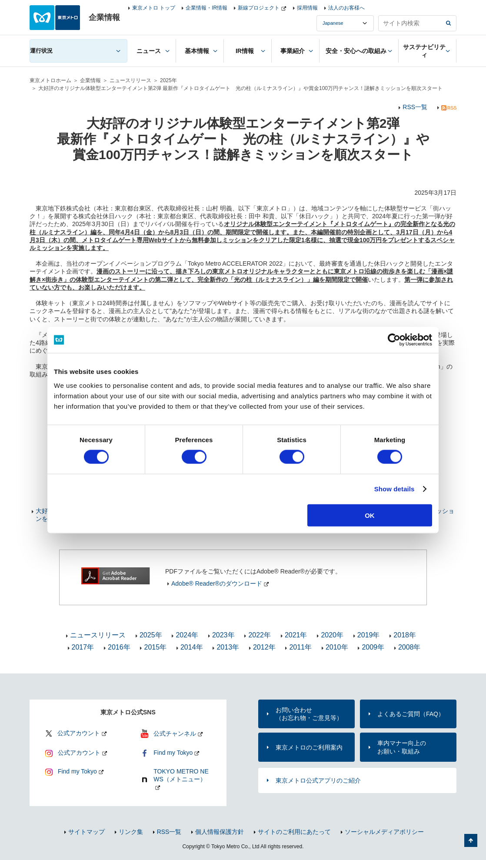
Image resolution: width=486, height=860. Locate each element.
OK (370, 515)
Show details (394, 489)
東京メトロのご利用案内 (309, 747)
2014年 (191, 647)
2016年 (119, 647)
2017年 (83, 647)
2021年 (296, 635)
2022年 (259, 635)
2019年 (368, 635)
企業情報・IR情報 (206, 8)
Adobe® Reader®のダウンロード (216, 583)
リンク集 (131, 831)
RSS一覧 (415, 106)
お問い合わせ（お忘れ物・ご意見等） (309, 714)
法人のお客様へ (346, 8)
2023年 (223, 635)
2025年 (168, 80)
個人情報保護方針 (219, 831)
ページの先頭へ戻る (470, 840)
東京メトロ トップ (153, 8)
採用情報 (307, 8)
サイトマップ (86, 831)
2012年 (264, 647)
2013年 (227, 647)
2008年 (409, 647)
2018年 (404, 635)
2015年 (155, 647)
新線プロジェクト (259, 8)
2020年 (332, 635)
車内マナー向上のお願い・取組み (401, 747)
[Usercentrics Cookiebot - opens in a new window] (394, 340)
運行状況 (41, 50)
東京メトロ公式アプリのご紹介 (318, 780)
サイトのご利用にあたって (294, 831)
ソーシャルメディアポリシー (384, 831)
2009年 (373, 647)
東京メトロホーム (50, 80)
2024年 (187, 635)
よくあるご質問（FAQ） (410, 713)
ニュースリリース (130, 80)
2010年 (337, 647)
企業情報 (90, 80)
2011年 (300, 647)
